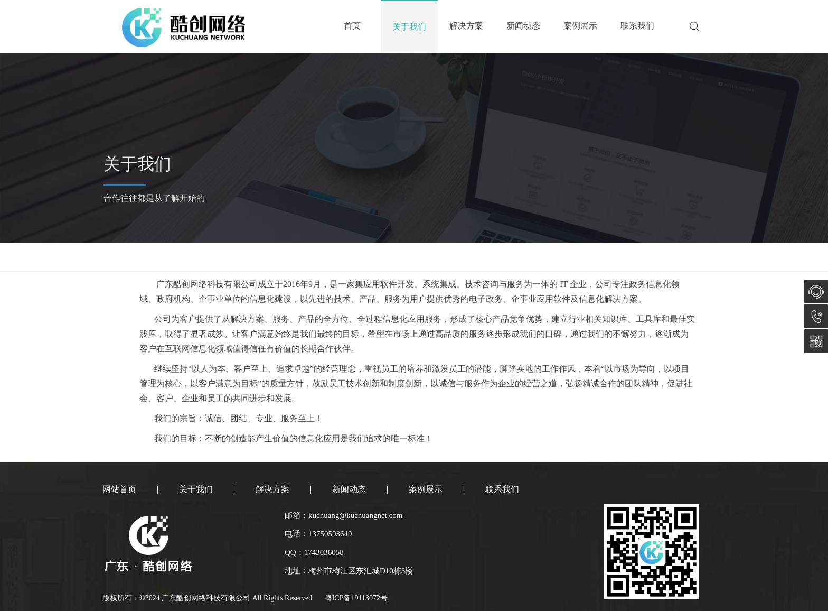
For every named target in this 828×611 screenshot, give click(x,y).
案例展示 (580, 25)
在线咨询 (816, 291)
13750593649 (816, 316)
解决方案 (466, 25)
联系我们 (637, 25)
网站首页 (119, 489)
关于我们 (409, 26)
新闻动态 (523, 25)
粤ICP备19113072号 (356, 598)
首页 (352, 25)
